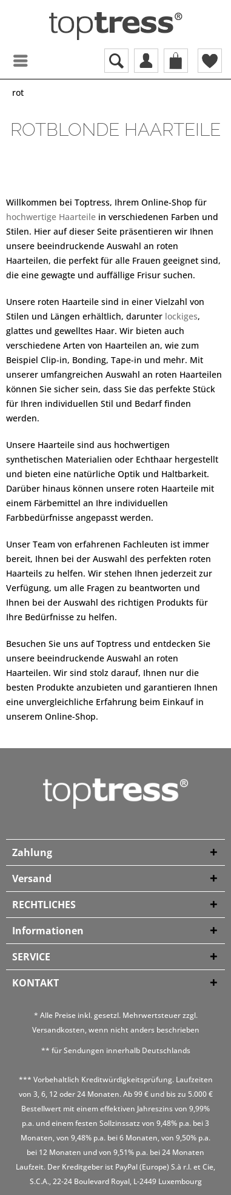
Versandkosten (58, 1030)
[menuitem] (9, 61)
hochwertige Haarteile (51, 217)
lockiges (181, 316)
